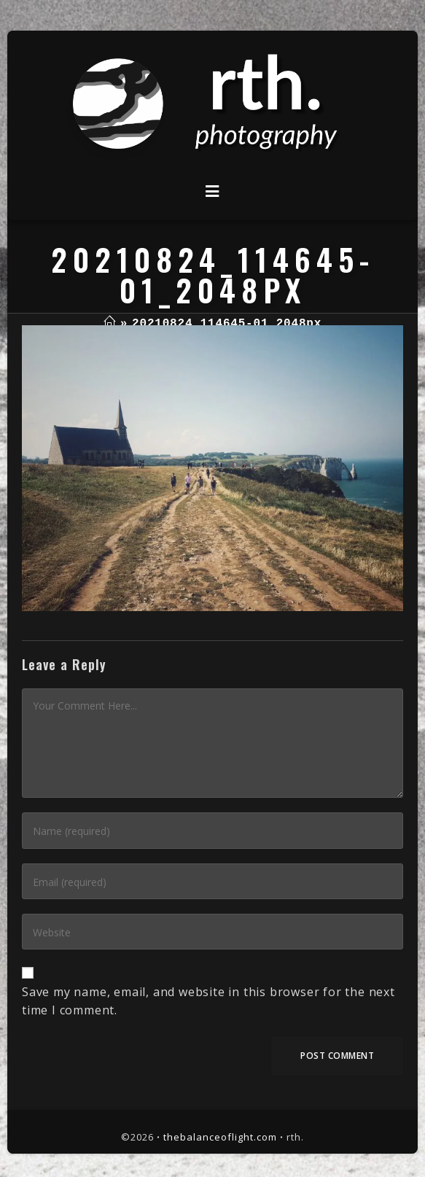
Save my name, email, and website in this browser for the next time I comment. (208, 1001)
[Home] (110, 323)
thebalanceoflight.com (220, 1136)
